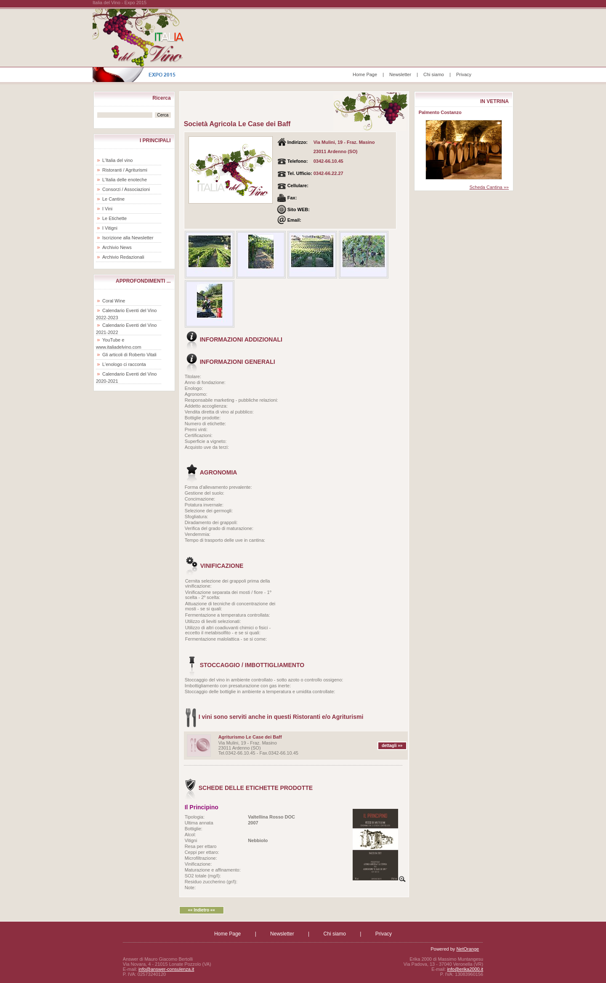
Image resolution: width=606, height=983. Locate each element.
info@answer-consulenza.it (166, 969)
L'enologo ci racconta (124, 364)
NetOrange (467, 948)
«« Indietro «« (201, 910)
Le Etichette (114, 218)
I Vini (107, 208)
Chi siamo (433, 74)
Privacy (463, 74)
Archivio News (117, 247)
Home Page (365, 74)
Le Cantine (113, 198)
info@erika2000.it (465, 969)
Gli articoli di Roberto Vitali (129, 354)
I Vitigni (109, 228)
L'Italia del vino (117, 160)
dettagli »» (392, 745)
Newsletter (400, 74)
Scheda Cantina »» (489, 187)
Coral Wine (113, 300)
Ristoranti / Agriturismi (124, 169)
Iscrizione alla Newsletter (128, 237)
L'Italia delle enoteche (124, 179)
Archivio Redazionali (123, 257)
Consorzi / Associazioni (126, 189)
